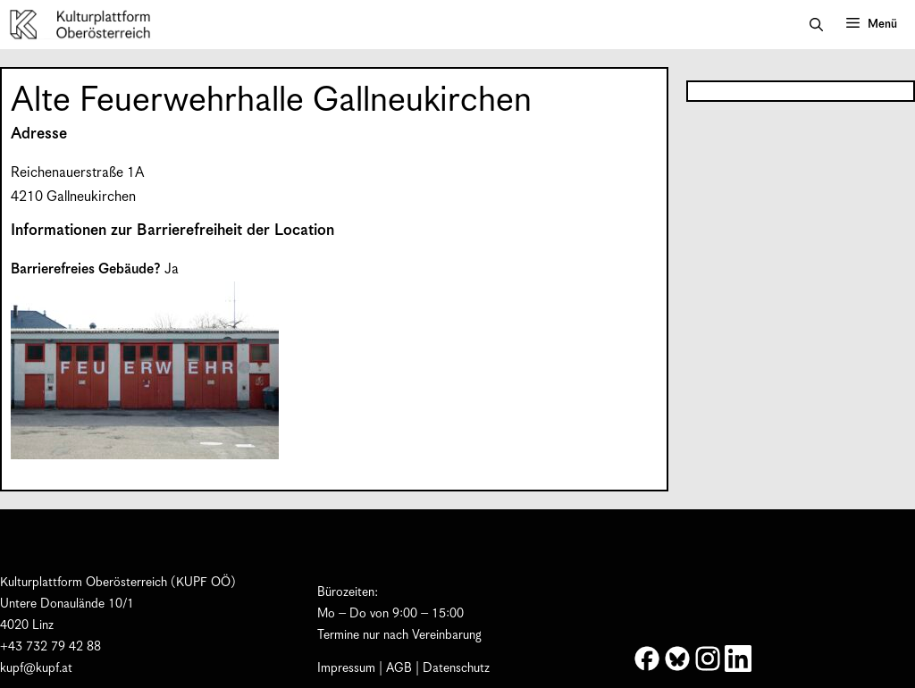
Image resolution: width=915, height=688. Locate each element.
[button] (816, 25)
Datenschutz (456, 668)
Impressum (346, 668)
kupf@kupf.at (36, 668)
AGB (399, 668)
